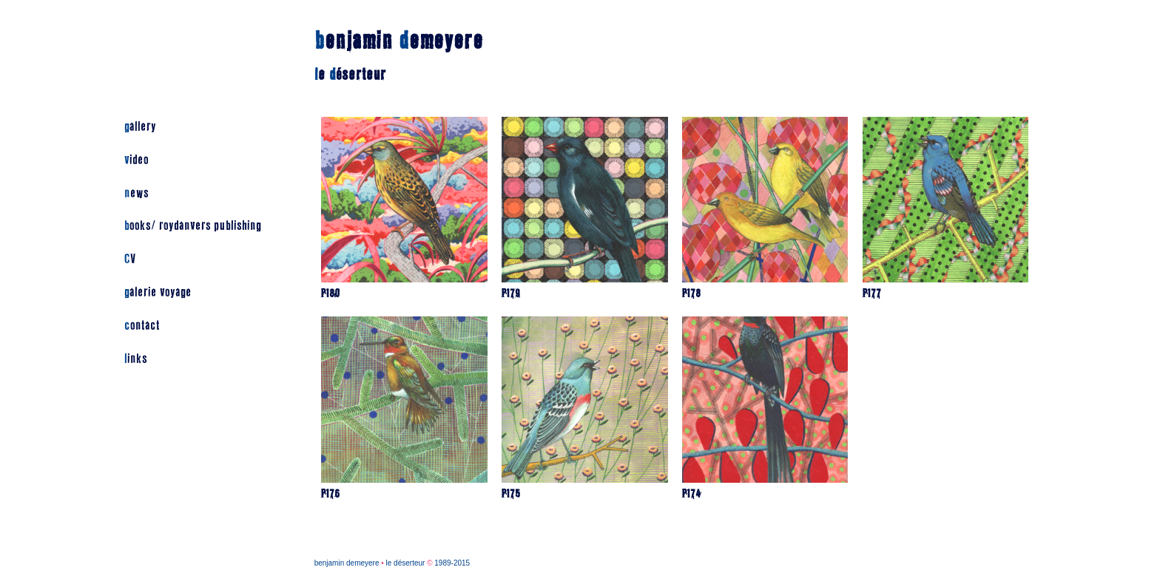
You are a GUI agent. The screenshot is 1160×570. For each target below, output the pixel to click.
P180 (330, 293)
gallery (140, 127)
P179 (511, 293)
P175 (511, 494)
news (136, 193)
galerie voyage (158, 292)
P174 (691, 494)
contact (142, 325)
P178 (691, 293)
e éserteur (350, 74)
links (135, 359)
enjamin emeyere (398, 41)
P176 (330, 494)
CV (129, 259)
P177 (872, 293)
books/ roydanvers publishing (192, 226)
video (136, 160)
